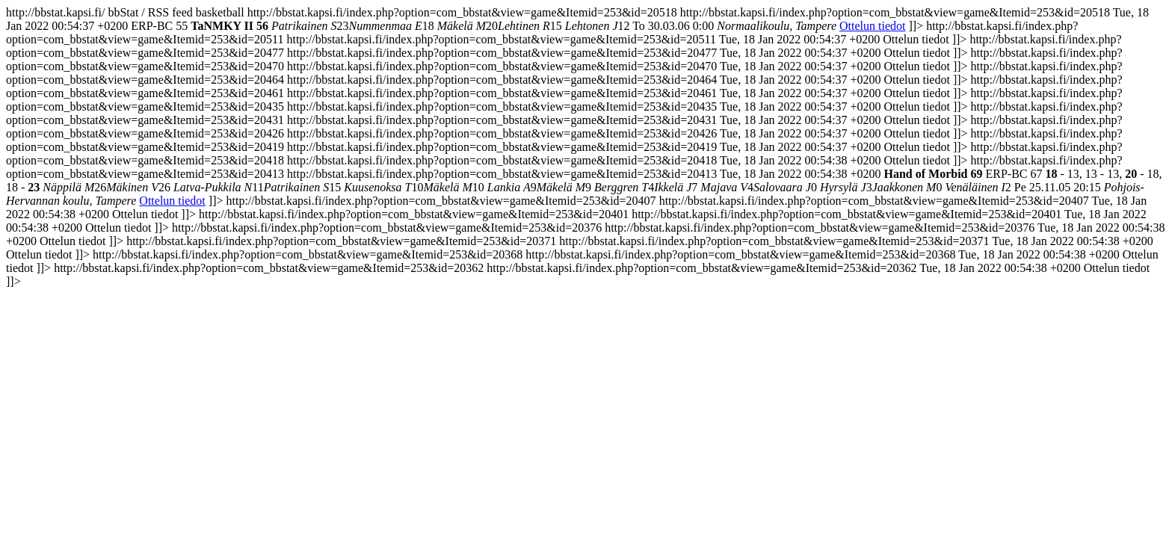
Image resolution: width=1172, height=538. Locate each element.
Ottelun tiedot (872, 25)
